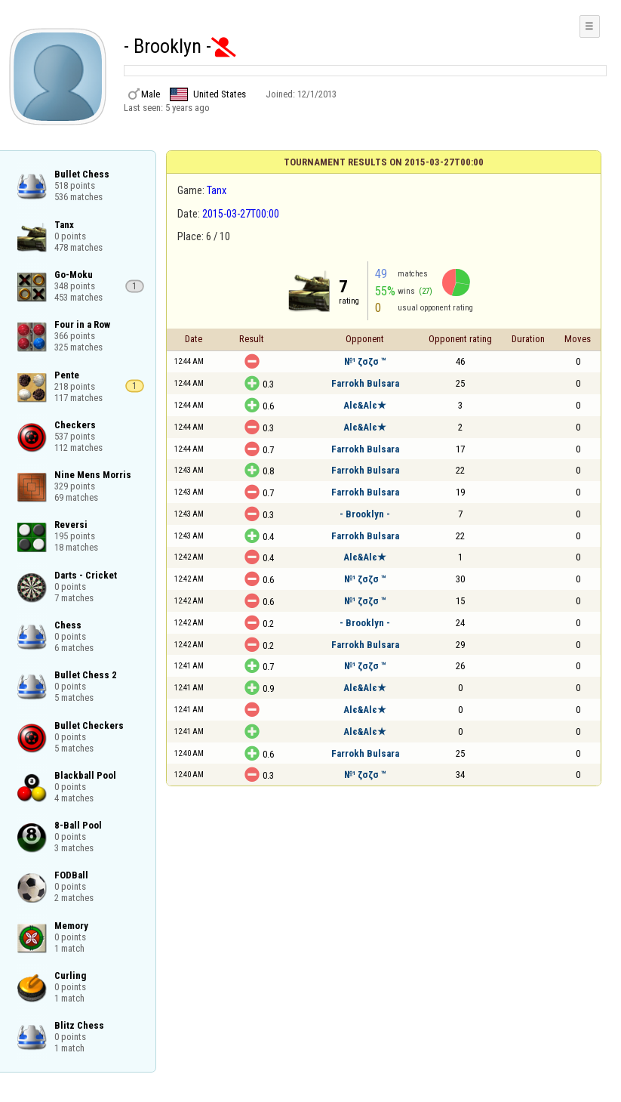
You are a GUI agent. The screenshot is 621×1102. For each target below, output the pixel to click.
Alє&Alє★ (364, 405)
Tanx (216, 190)
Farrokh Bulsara (365, 383)
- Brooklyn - (365, 514)
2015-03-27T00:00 (240, 214)
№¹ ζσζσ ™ (365, 361)
